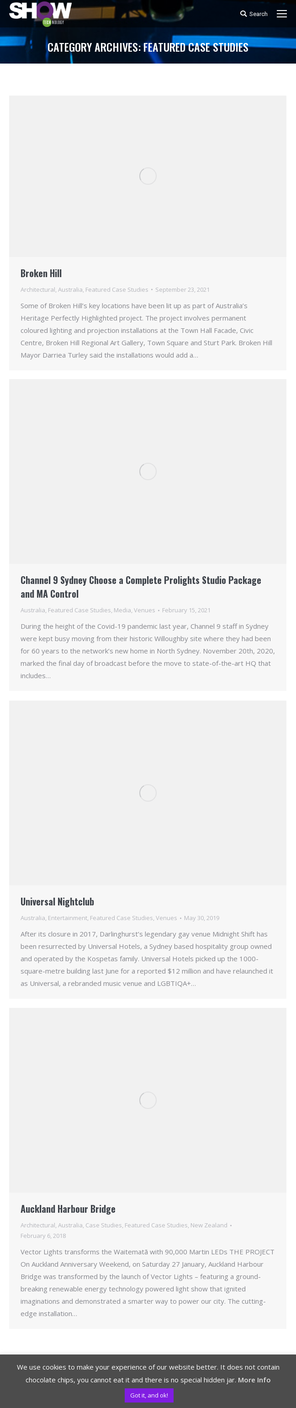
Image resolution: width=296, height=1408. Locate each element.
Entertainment (67, 918)
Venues (144, 610)
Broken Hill (41, 273)
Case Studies (103, 1225)
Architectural (38, 289)
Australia (70, 289)
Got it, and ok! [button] (149, 1395)
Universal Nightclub (57, 901)
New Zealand (208, 1225)
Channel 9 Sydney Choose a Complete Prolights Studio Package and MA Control (141, 586)
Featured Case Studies (116, 289)
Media (122, 610)
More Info (254, 1379)
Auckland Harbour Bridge (68, 1208)
